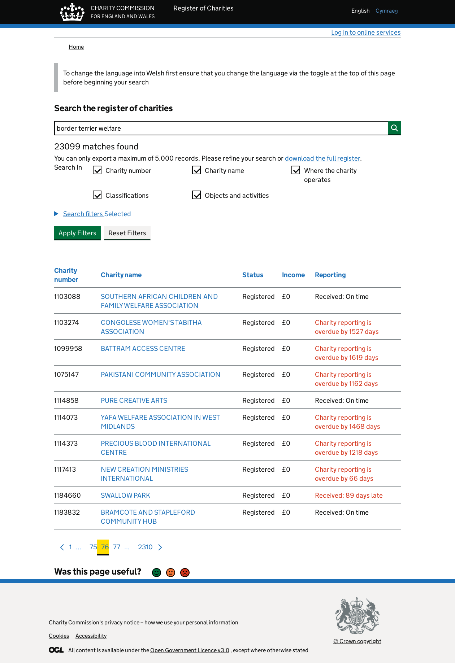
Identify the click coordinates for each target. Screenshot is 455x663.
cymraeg (387, 10)
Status (252, 275)
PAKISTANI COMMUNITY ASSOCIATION (161, 374)
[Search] (227, 128)
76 (105, 548)
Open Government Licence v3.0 (189, 650)
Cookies (59, 635)
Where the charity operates (330, 175)
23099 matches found (96, 146)
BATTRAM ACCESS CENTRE (143, 348)
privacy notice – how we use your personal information (171, 622)
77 (116, 548)
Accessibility (91, 635)
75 (93, 548)
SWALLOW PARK (125, 495)
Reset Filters (127, 233)
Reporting (330, 275)
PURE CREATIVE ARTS (134, 400)
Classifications (127, 195)
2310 (145, 548)
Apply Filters (77, 233)
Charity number (128, 170)
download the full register (322, 158)
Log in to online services (366, 32)
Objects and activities (237, 195)
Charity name (224, 170)
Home (76, 46)
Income (293, 275)
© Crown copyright (357, 641)
